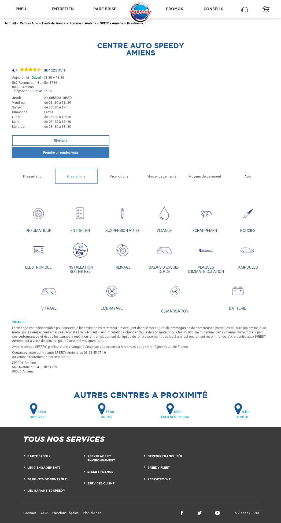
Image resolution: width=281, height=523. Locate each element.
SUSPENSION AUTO (122, 217)
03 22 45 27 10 (41, 91)
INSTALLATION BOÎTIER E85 (80, 256)
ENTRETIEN (80, 217)
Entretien (63, 8)
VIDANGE (164, 217)
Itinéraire (60, 140)
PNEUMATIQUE (38, 217)
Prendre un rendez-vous (61, 153)
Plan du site (92, 512)
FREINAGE (122, 253)
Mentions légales (65, 512)
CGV (44, 512)
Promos (174, 8)
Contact (29, 512)
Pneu (21, 8)
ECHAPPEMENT (206, 217)
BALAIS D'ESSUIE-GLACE (164, 256)
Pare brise (104, 8)
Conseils (213, 8)
